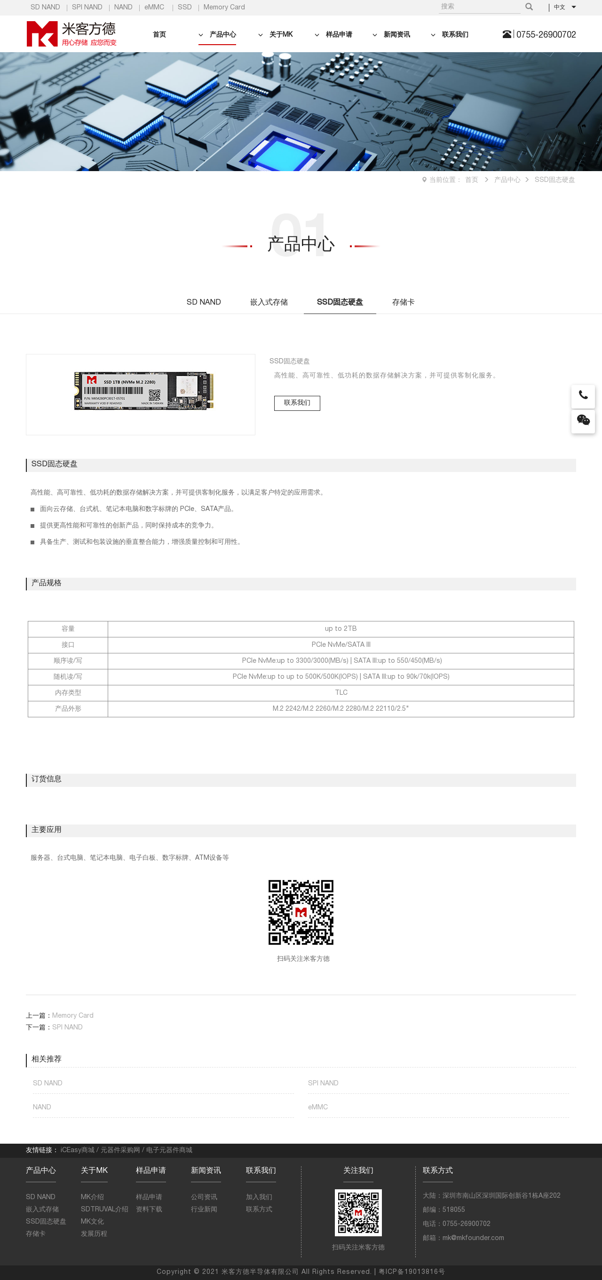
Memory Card (224, 8)
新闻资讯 (391, 35)
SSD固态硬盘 (555, 180)
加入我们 (259, 1197)
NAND (123, 8)
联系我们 (449, 35)
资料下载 (149, 1210)
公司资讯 (204, 1197)
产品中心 (217, 35)
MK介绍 (92, 1197)
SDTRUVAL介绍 (104, 1210)
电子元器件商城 (169, 1150)
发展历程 (94, 1234)
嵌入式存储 (269, 303)
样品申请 (333, 35)
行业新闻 (204, 1210)
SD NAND (45, 8)
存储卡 (403, 303)
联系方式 (259, 1210)
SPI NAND (87, 8)
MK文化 (92, 1222)
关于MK (275, 35)
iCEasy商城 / (81, 1150)
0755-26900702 (546, 35)
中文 (565, 7)
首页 (159, 35)
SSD (185, 8)
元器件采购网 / (123, 1150)
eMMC (154, 8)
